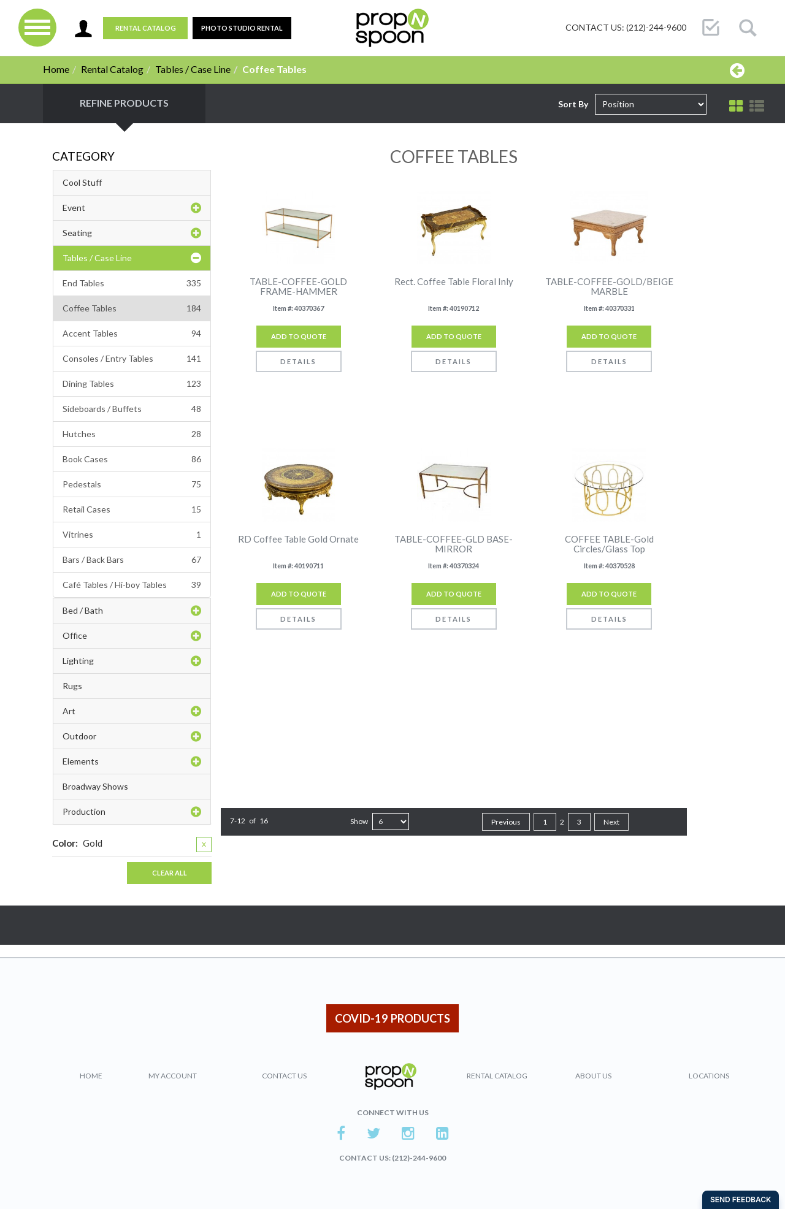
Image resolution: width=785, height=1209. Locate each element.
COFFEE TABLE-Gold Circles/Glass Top (609, 544)
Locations (709, 1075)
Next (611, 821)
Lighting (132, 661)
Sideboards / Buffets (132, 409)
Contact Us (284, 1075)
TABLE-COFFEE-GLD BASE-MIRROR (453, 544)
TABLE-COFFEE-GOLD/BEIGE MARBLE (609, 287)
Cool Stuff (82, 182)
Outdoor (132, 736)
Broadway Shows (95, 786)
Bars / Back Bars (132, 560)
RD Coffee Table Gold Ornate (298, 539)
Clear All (169, 873)
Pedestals (132, 484)
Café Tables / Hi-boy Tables (132, 585)
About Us (593, 1075)
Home (56, 69)
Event (132, 208)
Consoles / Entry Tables (132, 359)
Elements (132, 761)
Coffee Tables (132, 308)
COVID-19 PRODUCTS (392, 1018)
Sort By (573, 104)
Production (132, 812)
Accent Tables (132, 333)
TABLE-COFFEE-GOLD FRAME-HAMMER (298, 287)
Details (298, 361)
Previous (506, 821)
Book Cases (132, 459)
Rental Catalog (145, 28)
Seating (132, 233)
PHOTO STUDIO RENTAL (242, 28)
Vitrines (132, 534)
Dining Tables (132, 384)
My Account (172, 1075)
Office (132, 636)
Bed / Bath (132, 610)
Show (359, 821)
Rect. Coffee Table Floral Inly (453, 282)
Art (132, 711)
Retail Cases (132, 509)
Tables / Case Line (193, 69)
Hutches (132, 434)
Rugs (72, 686)
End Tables (132, 283)
